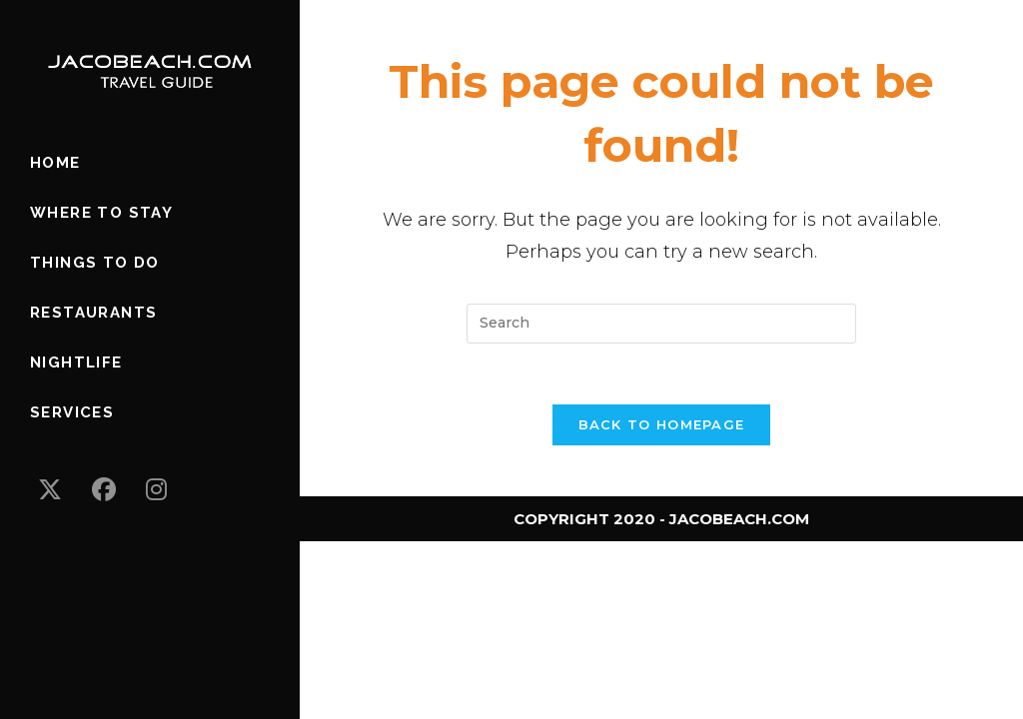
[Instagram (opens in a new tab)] (156, 489)
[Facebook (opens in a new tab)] (104, 489)
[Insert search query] (661, 324)
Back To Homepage (661, 424)
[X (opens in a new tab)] (50, 489)
